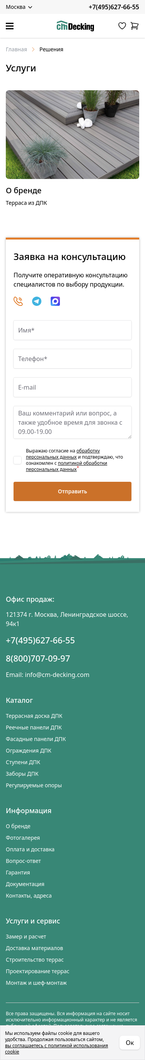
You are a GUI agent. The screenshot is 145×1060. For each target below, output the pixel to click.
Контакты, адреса (29, 895)
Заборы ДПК (22, 773)
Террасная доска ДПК (34, 715)
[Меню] (10, 26)
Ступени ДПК (23, 762)
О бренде (23, 190)
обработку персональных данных (63, 453)
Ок (130, 1042)
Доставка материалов (34, 948)
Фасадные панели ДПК (36, 739)
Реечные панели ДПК (34, 727)
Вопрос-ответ (23, 860)
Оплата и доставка (30, 849)
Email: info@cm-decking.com (47, 674)
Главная (16, 49)
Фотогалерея (23, 837)
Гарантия (18, 872)
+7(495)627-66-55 (114, 7)
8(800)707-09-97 (38, 658)
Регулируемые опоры (34, 785)
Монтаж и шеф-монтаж (36, 982)
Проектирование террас (37, 971)
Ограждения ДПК (28, 750)
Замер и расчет (26, 936)
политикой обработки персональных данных (66, 466)
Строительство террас (35, 959)
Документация (25, 884)
